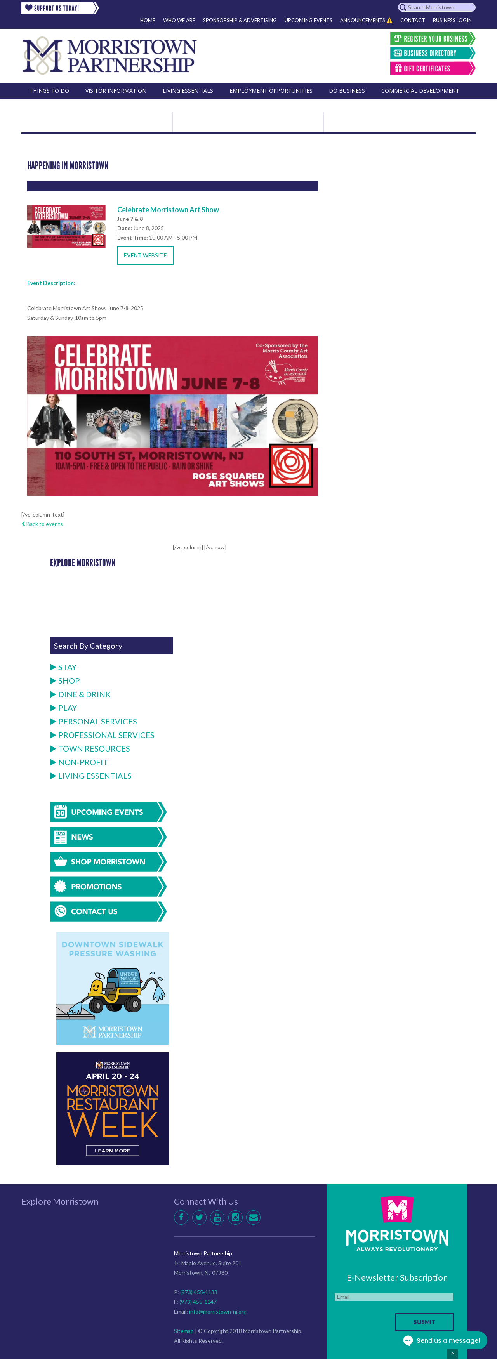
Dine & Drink (80, 694)
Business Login (452, 20)
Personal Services (93, 721)
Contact (412, 20)
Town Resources (90, 748)
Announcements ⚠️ (366, 20)
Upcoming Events (308, 20)
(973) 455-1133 (198, 1292)
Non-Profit (79, 762)
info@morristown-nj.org (218, 1311)
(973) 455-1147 (198, 1301)
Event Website (145, 255)
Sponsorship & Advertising (240, 20)
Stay (63, 667)
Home (147, 20)
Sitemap (184, 1331)
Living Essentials (91, 775)
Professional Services (102, 734)
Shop (65, 680)
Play (63, 707)
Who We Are (179, 20)
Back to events (42, 524)
